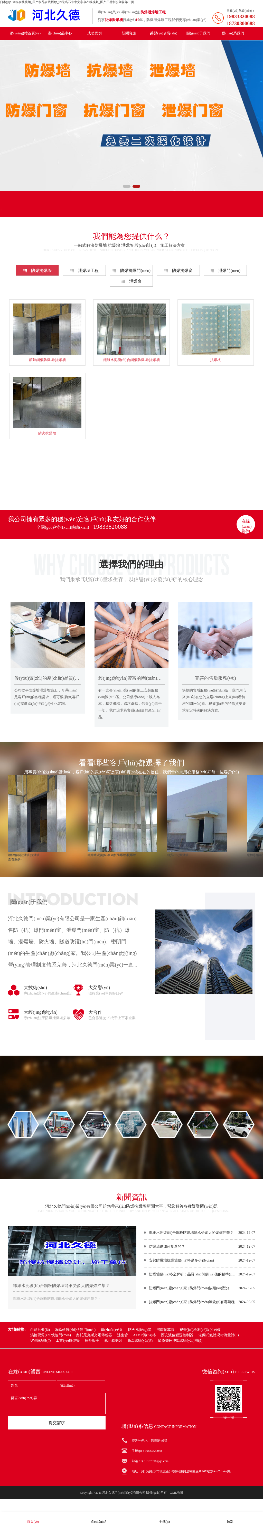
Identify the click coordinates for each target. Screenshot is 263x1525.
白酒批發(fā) (40, 1330)
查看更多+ (131, 489)
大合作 (95, 1012)
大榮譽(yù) (99, 987)
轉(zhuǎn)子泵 (112, 1330)
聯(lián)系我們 (233, 33)
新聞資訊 (129, 33)
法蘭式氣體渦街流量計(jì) (219, 1335)
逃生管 (122, 1335)
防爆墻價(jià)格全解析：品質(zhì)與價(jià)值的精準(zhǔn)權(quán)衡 (192, 1274)
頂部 (230, 1518)
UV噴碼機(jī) (40, 1340)
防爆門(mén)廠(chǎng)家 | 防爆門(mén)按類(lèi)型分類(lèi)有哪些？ (192, 1288)
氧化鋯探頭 (113, 1340)
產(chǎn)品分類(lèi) (30, 209)
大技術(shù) (35, 987)
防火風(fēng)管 (139, 1330)
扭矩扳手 (92, 1340)
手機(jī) (164, 1518)
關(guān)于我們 (198, 33)
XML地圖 (176, 1492)
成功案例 (94, 33)
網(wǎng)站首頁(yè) (25, 33)
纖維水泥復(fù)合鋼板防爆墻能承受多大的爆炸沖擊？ (191, 1233)
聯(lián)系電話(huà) (117, 209)
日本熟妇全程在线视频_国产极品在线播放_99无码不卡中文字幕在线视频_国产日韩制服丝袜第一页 (67, 2)
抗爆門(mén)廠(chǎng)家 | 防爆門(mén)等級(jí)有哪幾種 (192, 1302)
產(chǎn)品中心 (60, 33)
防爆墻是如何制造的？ (167, 1246)
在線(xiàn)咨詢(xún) (246, 526)
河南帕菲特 (165, 1330)
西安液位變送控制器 (177, 1335)
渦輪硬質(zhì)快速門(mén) (75, 1330)
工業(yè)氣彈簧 (68, 1340)
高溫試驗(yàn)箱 (140, 1340)
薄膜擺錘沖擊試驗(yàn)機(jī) (180, 1340)
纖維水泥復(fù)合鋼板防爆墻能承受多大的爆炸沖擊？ (61, 1285)
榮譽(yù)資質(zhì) (163, 33)
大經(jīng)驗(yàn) (41, 1012)
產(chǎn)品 (98, 1518)
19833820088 (110, 526)
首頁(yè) (33, 1518)
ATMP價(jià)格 (144, 1335)
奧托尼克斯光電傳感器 (94, 1335)
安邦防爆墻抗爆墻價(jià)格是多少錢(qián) (181, 1260)
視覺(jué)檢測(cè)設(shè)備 (200, 1330)
